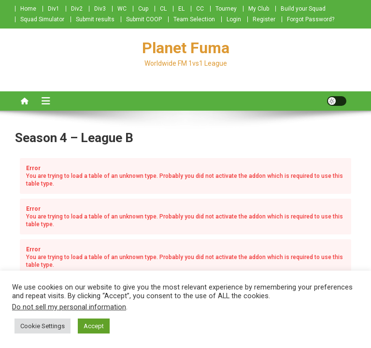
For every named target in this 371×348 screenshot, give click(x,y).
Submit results (95, 19)
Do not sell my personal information (69, 307)
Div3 (100, 8)
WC (122, 8)
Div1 (53, 8)
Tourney (226, 8)
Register (264, 19)
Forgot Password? (310, 19)
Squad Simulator (42, 19)
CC (200, 8)
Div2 (77, 8)
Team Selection (194, 19)
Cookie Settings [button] (42, 326)
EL (181, 8)
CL (163, 8)
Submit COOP (144, 19)
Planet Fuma (185, 48)
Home (28, 8)
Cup (143, 8)
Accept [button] (94, 326)
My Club (258, 8)
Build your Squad (303, 8)
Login (234, 19)
